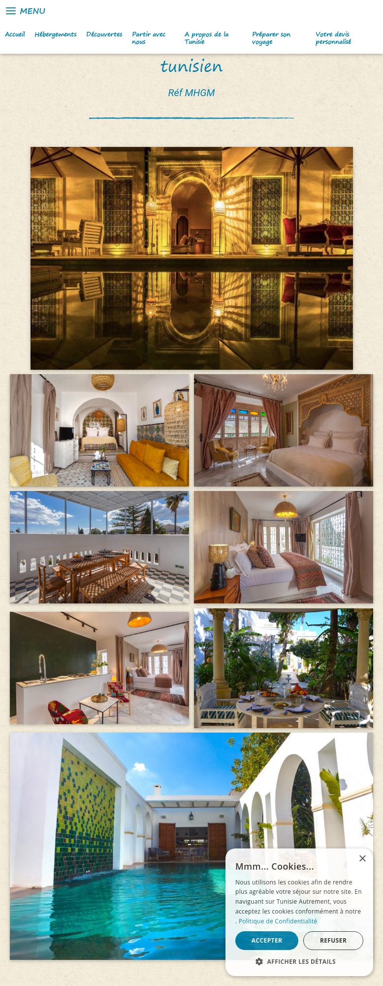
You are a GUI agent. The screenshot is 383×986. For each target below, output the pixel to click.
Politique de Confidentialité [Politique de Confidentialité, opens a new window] (278, 921)
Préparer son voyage (271, 38)
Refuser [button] (333, 940)
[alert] (299, 912)
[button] (299, 961)
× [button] (362, 859)
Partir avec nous (148, 38)
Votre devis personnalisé (333, 38)
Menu (25, 11)
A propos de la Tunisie (206, 38)
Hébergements (55, 34)
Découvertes (104, 34)
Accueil (15, 34)
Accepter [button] (267, 940)
